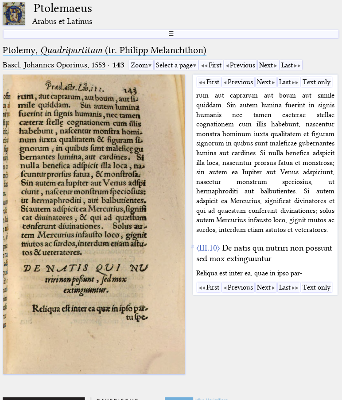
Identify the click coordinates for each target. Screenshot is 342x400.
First (215, 65)
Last (287, 65)
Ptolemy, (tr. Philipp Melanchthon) (104, 50)
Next (266, 65)
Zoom (139, 65)
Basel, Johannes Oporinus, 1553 (54, 65)
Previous (242, 65)
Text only (316, 82)
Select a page (174, 65)
